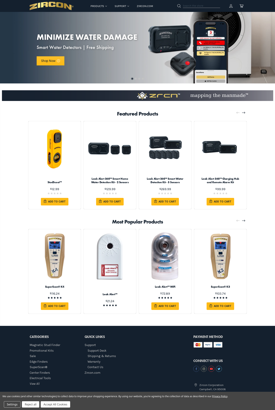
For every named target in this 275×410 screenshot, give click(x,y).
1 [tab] (132, 78)
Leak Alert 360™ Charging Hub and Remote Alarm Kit (220, 180)
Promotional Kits (42, 351)
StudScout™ (55, 182)
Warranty (94, 362)
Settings (12, 404)
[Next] (244, 112)
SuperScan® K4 (54, 287)
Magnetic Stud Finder (45, 345)
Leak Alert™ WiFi (165, 287)
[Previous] (238, 112)
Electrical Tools (40, 378)
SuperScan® (38, 367)
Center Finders (40, 373)
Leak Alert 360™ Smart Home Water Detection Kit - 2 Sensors (110, 180)
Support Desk (97, 351)
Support (90, 345)
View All (35, 384)
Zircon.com (145, 6)
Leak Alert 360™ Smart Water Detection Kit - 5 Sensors (165, 180)
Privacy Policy (219, 396)
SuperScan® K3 (220, 287)
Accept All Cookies (55, 404)
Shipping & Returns (102, 356)
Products (98, 6)
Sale (33, 356)
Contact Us (95, 367)
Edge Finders (39, 362)
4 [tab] (143, 78)
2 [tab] (136, 78)
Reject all (30, 404)
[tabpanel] (137, 47)
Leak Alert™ (110, 294)
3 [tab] (139, 78)
